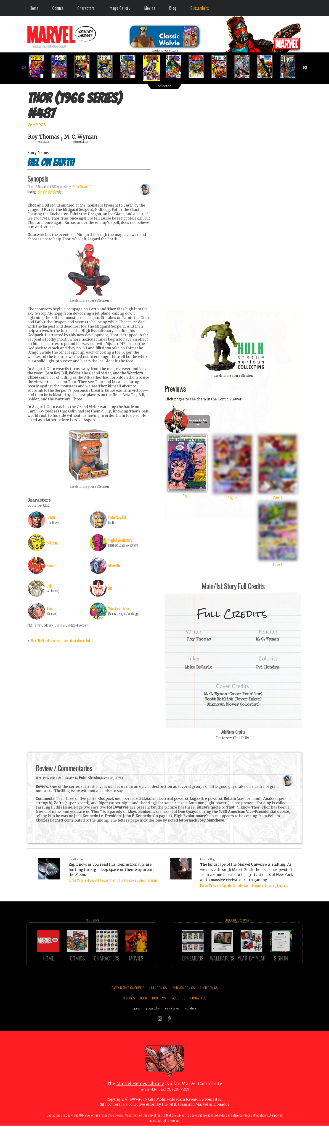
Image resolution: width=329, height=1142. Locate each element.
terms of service (172, 1021)
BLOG (143, 1011)
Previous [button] (24, 67)
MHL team (178, 1118)
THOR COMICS (209, 1000)
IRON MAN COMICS (183, 1000)
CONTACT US (198, 1011)
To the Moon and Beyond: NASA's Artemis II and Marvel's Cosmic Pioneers (113, 879)
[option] (38, 66)
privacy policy (153, 1021)
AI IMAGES (129, 1011)
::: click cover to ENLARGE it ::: (233, 308)
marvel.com (190, 1021)
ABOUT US (178, 1011)
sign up (136, 1021)
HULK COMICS (158, 1000)
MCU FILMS (159, 1011)
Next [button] (305, 67)
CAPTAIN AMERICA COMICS (127, 1000)
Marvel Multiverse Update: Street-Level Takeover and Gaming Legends (244, 885)
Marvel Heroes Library (140, 1096)
